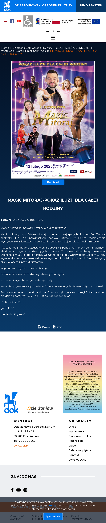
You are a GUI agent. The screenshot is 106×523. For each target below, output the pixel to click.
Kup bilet (53, 182)
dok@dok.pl (21, 445)
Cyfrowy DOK (77, 459)
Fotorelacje (76, 440)
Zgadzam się (53, 517)
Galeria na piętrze (80, 450)
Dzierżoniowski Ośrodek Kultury (32, 47)
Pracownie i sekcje (80, 436)
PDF (59, 327)
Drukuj (46, 327)
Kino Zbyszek (91, 5)
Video (72, 445)
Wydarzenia (76, 431)
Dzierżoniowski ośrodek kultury (43, 5)
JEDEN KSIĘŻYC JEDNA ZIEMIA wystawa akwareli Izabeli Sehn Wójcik (47, 49)
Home (5, 47)
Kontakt (74, 455)
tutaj (52, 505)
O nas (72, 426)
